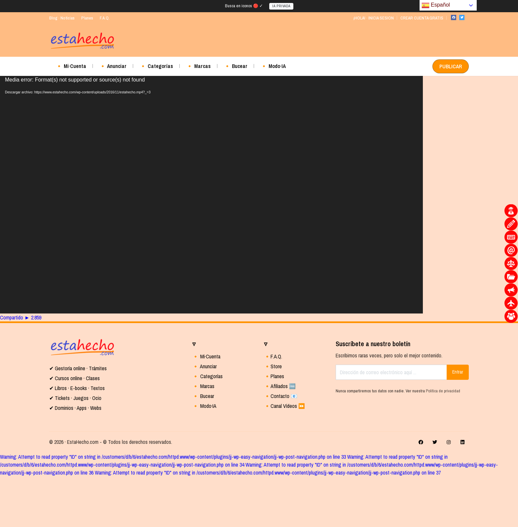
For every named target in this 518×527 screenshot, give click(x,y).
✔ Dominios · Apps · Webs (75, 408)
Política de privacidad (443, 391)
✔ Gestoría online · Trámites (78, 368)
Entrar (457, 372)
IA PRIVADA (281, 6)
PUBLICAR (450, 66)
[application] (211, 194)
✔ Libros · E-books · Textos (77, 388)
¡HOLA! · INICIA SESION (373, 18)
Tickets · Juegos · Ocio (77, 398)
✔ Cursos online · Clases (74, 378)
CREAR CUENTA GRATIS (421, 18)
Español (436, 5)
